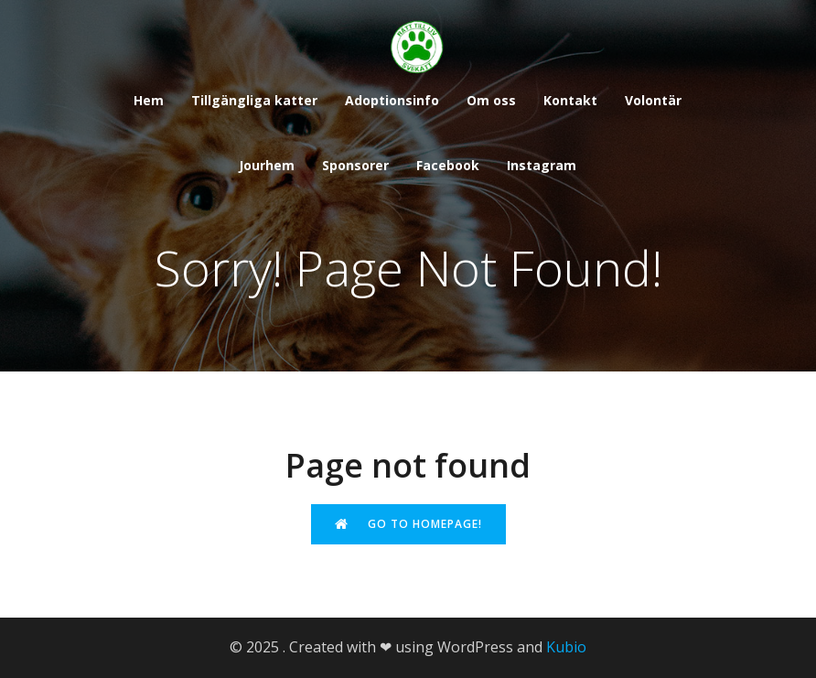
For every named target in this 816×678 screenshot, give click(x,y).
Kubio (566, 647)
